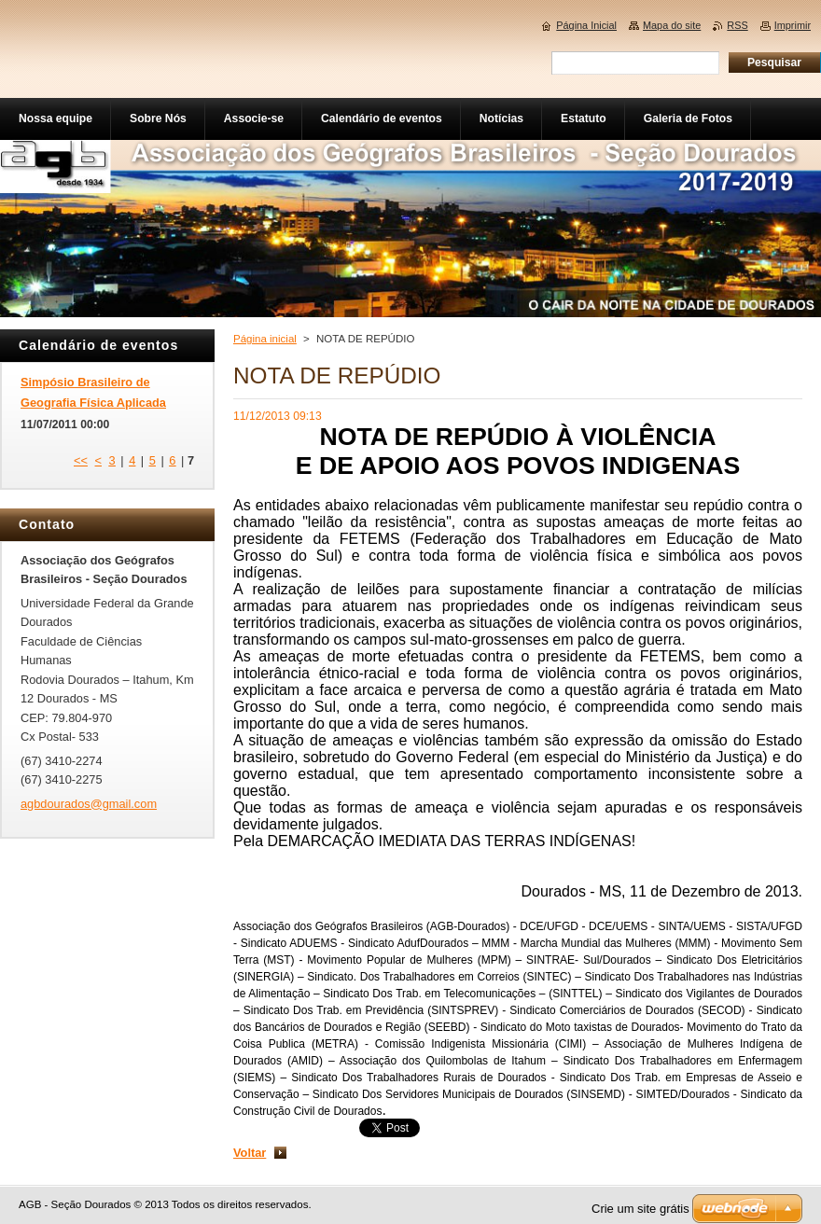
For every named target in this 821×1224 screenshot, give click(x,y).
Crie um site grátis (640, 1209)
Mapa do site (672, 25)
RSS (737, 25)
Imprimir (792, 25)
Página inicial (265, 338)
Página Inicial (586, 25)
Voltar (249, 1153)
